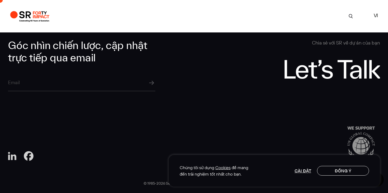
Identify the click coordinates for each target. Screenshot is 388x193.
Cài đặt (303, 170)
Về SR (200, 16)
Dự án (175, 16)
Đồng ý (343, 170)
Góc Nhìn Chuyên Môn (279, 16)
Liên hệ (321, 16)
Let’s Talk (331, 69)
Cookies (223, 167)
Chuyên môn (231, 16)
